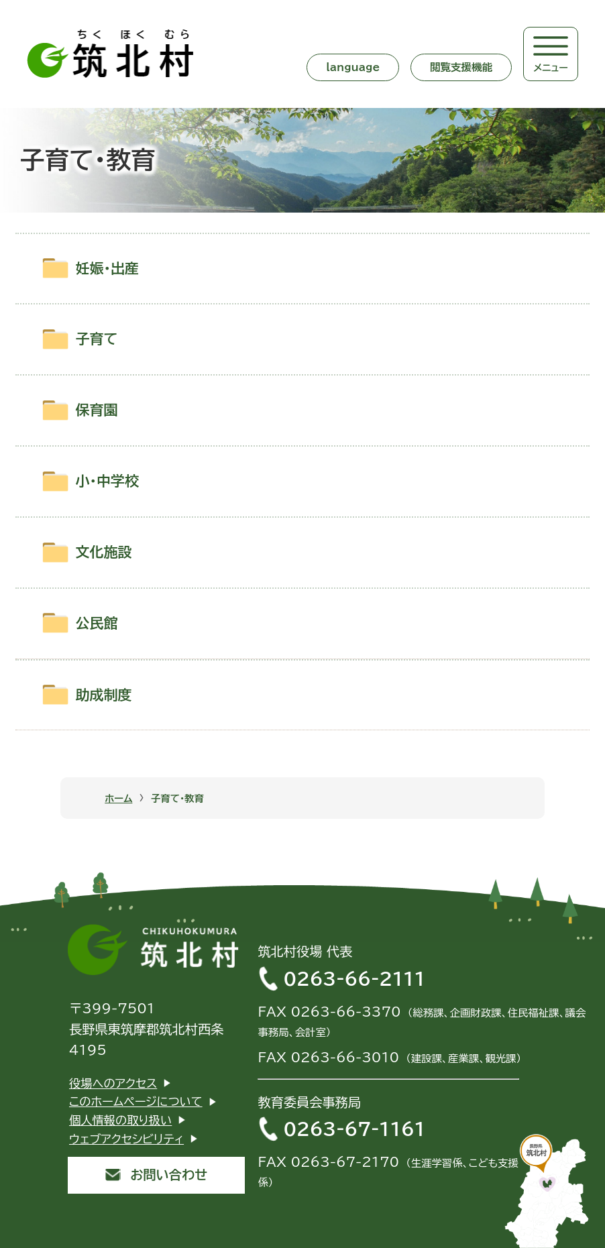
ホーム (118, 798)
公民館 (97, 623)
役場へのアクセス (113, 1083)
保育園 (97, 410)
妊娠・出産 (108, 269)
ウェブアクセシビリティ (126, 1139)
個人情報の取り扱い (120, 1120)
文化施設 (104, 552)
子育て (97, 339)
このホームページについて (136, 1101)
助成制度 (104, 695)
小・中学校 (108, 481)
